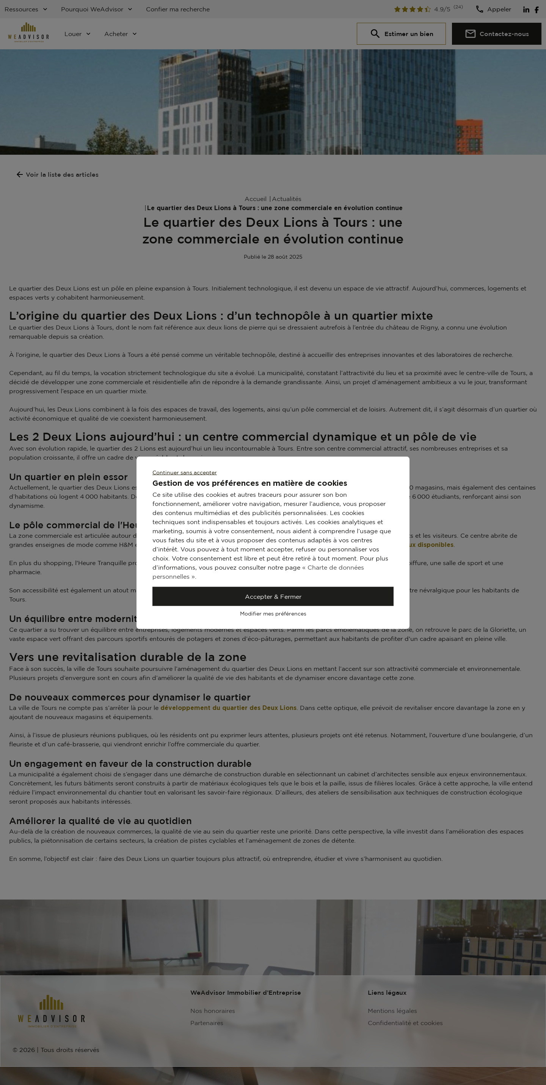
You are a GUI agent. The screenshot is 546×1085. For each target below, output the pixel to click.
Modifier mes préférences (273, 613)
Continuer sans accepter (184, 472)
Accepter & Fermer (273, 596)
